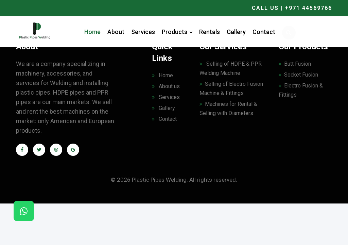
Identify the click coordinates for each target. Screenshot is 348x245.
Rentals (209, 31)
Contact (264, 31)
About (115, 31)
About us (166, 86)
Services (143, 31)
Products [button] (177, 31)
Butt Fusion (295, 64)
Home (92, 31)
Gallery (236, 31)
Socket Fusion (298, 74)
